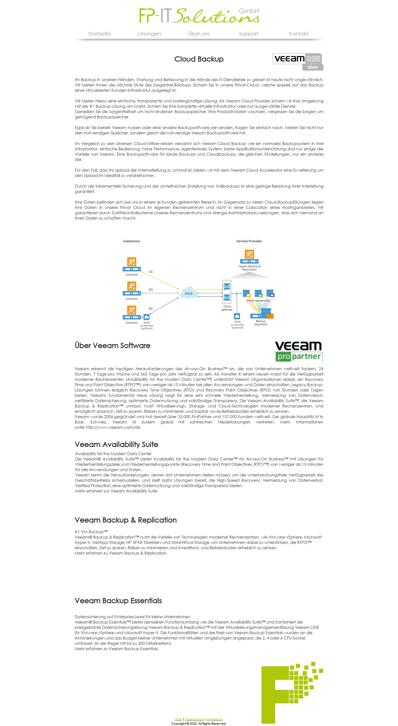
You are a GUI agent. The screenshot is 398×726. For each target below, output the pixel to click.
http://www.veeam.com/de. (113, 427)
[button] (149, 34)
